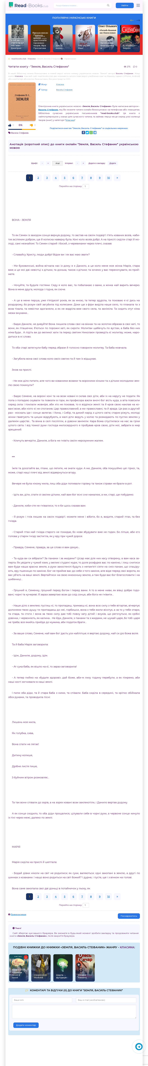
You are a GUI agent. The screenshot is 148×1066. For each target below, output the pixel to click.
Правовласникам (18, 914)
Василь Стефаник (124, 73)
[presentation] (132, 20)
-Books (31, 5)
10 (108, 177)
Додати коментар (26, 1025)
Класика (19, 76)
